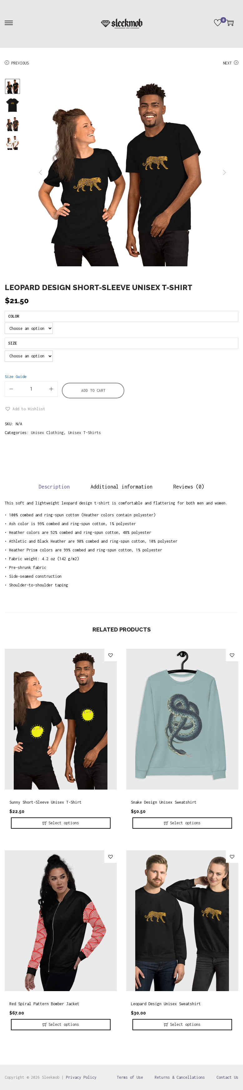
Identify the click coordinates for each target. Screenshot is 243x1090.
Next (230, 63)
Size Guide (16, 376)
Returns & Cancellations (180, 1077)
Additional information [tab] (121, 486)
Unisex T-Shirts (84, 432)
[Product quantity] (31, 389)
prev (40, 172)
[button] (25, 409)
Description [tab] (54, 486)
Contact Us (227, 1077)
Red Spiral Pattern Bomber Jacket (44, 1003)
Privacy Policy (81, 1077)
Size (12, 343)
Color (13, 316)
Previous (17, 63)
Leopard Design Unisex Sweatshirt (166, 1003)
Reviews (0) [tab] (188, 486)
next (224, 172)
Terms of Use (130, 1077)
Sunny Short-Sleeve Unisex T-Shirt (45, 802)
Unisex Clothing (47, 432)
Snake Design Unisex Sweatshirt (163, 802)
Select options (63, 823)
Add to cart (93, 390)
